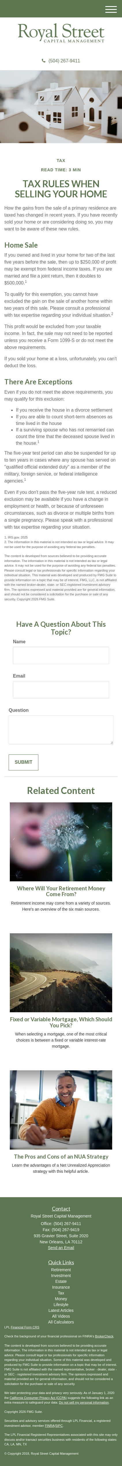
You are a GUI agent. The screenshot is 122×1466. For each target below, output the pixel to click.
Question (19, 710)
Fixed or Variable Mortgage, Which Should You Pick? (61, 1022)
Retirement (61, 1269)
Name (19, 641)
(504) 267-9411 (61, 60)
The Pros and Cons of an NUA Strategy (61, 1156)
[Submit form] (23, 762)
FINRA (50, 1425)
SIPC (59, 1425)
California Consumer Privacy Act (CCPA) (38, 1398)
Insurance (61, 1287)
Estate (61, 1281)
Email (19, 675)
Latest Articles (61, 1310)
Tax (61, 1293)
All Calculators (61, 1322)
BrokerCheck (104, 1336)
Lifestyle (61, 1304)
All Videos (61, 1316)
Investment (61, 1275)
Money (61, 1298)
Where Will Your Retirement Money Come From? (61, 891)
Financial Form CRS (25, 1327)
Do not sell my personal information (84, 1402)
